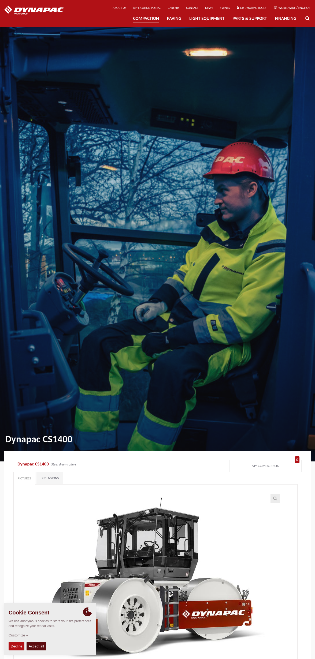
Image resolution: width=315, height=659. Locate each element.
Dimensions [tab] (49, 478)
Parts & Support (249, 18)
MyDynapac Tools (251, 8)
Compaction (146, 18)
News (209, 8)
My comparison (275, 464)
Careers (173, 8)
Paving (174, 18)
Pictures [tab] (24, 478)
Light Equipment (206, 18)
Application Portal (147, 8)
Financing (286, 18)
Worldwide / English (292, 8)
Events (225, 8)
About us (119, 8)
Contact (192, 8)
